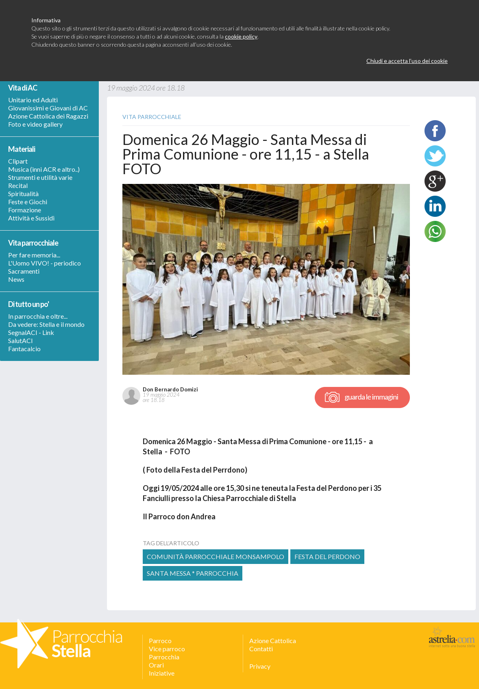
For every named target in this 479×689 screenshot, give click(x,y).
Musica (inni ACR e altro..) (44, 169)
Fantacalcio (24, 348)
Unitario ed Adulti (33, 100)
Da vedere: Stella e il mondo (46, 324)
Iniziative (161, 673)
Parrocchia (164, 657)
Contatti (261, 648)
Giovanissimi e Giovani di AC (48, 108)
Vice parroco (167, 648)
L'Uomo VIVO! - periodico (44, 263)
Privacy (259, 666)
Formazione (24, 210)
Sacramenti (23, 271)
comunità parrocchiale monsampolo (215, 556)
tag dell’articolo (171, 543)
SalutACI (20, 340)
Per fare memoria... (34, 255)
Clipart (18, 161)
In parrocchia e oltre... (37, 316)
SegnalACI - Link (31, 332)
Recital (18, 185)
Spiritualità (23, 193)
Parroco (160, 640)
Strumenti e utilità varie (40, 177)
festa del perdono (327, 556)
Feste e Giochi (27, 201)
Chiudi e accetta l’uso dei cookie (407, 60)
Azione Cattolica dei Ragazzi (48, 116)
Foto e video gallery (35, 124)
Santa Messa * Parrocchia (192, 573)
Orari (156, 665)
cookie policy (241, 36)
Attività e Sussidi (31, 218)
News (16, 279)
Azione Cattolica (272, 640)
